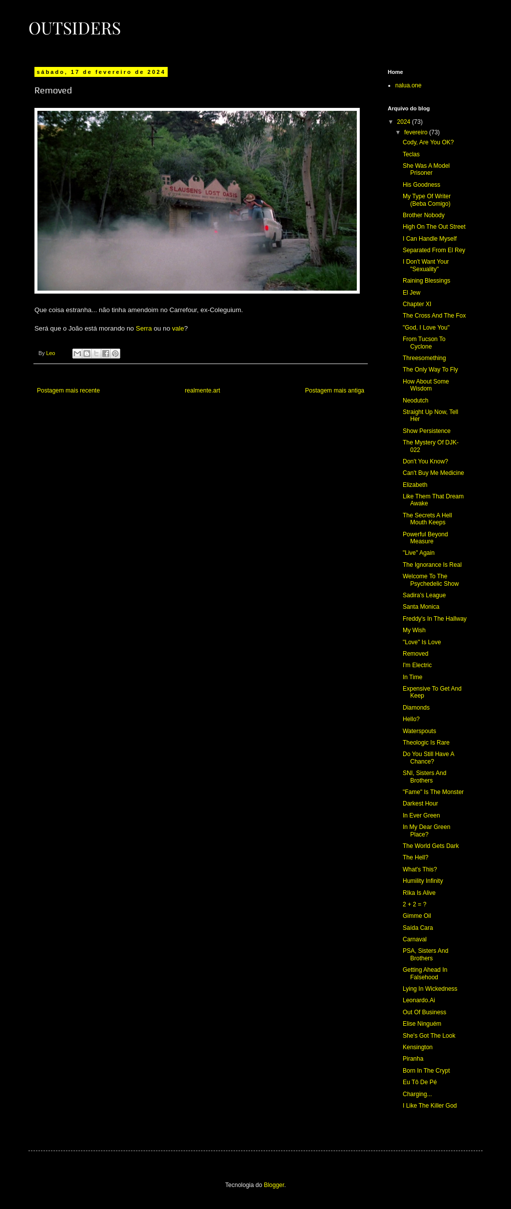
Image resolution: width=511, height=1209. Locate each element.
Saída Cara (418, 927)
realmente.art (202, 390)
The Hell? (415, 857)
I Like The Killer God (430, 1105)
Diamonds (416, 707)
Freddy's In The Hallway (435, 618)
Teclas (411, 154)
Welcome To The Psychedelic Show (431, 580)
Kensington (418, 1047)
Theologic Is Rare (426, 742)
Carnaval (415, 939)
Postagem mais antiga (334, 390)
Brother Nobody (424, 215)
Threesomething (424, 358)
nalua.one (408, 85)
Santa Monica (421, 606)
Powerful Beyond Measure (425, 538)
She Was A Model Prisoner (426, 169)
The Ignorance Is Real (432, 564)
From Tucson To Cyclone (424, 343)
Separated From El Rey (434, 250)
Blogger (274, 1185)
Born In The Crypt (426, 1070)
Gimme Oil (417, 915)
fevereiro (416, 132)
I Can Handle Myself (430, 238)
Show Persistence (427, 430)
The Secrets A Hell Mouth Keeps (427, 519)
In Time (412, 677)
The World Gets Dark (431, 845)
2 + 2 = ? (414, 904)
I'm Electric (417, 665)
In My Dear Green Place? (426, 830)
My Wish (414, 630)
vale (178, 328)
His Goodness (421, 184)
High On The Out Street (434, 226)
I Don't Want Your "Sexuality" (426, 265)
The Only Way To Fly (430, 369)
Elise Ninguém (422, 1023)
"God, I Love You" (426, 327)
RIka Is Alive (419, 892)
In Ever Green (421, 815)
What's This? (420, 869)
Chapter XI (417, 304)
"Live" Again (419, 552)
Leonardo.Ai (419, 1000)
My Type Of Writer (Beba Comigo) (427, 200)
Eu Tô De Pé (420, 1082)
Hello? (411, 719)
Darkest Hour (420, 803)
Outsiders (74, 27)
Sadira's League (424, 595)
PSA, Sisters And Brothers (425, 954)
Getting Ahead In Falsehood (425, 973)
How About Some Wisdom (426, 385)
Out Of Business (424, 1012)
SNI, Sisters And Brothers (424, 777)
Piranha (413, 1058)
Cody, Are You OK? (428, 142)
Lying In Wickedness (430, 988)
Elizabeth (415, 484)
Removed (415, 653)
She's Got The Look (429, 1035)
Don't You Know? (425, 461)
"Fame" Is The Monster (433, 792)
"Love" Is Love (422, 642)
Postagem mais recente (68, 390)
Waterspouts (419, 731)
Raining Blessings (426, 280)
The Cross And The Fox (434, 315)
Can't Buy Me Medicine (433, 472)
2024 (404, 121)
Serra (144, 328)
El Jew (411, 292)
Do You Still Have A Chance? (428, 758)
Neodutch (415, 400)
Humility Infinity (423, 880)
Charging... (417, 1094)
